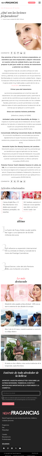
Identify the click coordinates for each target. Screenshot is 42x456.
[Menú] (39, 2)
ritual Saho (15, 85)
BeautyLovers (9, 8)
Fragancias (5, 425)
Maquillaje (5, 430)
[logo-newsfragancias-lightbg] (9, 2)
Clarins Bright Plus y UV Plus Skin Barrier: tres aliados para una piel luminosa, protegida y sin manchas (11, 207)
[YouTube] (20, 448)
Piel (3, 427)
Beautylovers (6, 437)
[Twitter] (16, 448)
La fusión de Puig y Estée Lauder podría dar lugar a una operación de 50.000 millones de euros (20, 232)
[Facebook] (4, 448)
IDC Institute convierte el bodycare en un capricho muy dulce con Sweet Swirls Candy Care (32, 205)
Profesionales (6, 439)
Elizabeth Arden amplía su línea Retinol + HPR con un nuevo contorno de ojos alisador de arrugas (22, 305)
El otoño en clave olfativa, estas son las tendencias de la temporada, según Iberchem (23, 364)
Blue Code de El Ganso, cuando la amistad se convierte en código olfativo (23, 330)
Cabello (4, 434)
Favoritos (16, 8)
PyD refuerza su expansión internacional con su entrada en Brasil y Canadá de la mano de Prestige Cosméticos (21, 250)
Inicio (2, 8)
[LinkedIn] (12, 448)
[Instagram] (8, 448)
